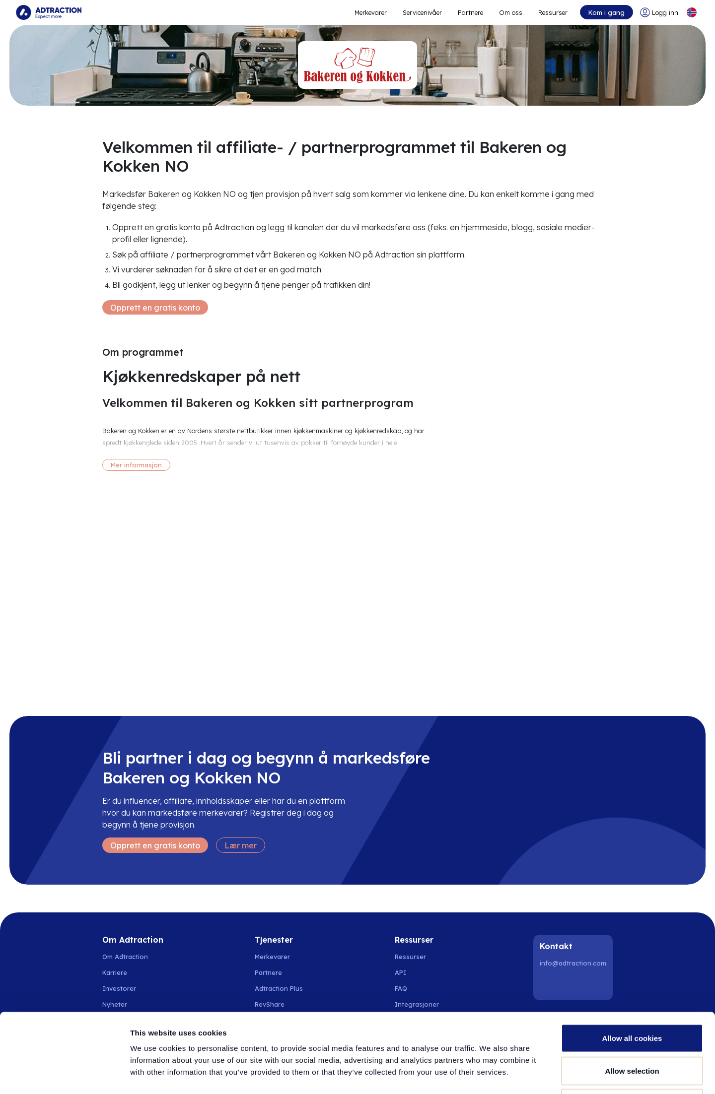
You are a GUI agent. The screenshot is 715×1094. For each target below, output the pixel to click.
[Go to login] (659, 12)
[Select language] (691, 12)
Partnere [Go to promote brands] (470, 12)
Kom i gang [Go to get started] (606, 12)
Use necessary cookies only (632, 1029)
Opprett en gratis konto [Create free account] (155, 308)
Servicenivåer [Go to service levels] (422, 12)
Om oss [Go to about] (510, 12)
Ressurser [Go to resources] (553, 12)
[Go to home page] (48, 12)
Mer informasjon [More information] (136, 465)
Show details (521, 1074)
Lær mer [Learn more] (240, 845)
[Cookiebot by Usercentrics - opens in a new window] (64, 1074)
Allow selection (632, 996)
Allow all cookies (632, 964)
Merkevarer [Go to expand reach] (371, 12)
